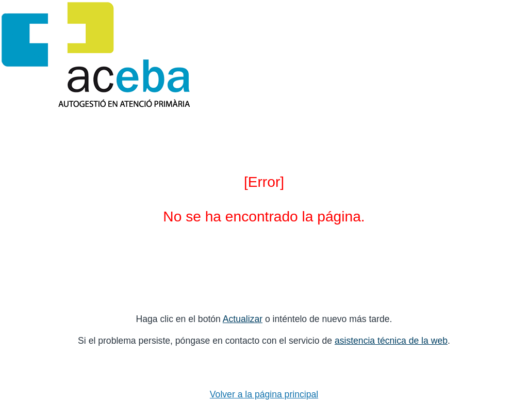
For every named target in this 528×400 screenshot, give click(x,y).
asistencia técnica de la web (391, 340)
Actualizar (242, 319)
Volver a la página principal (264, 394)
